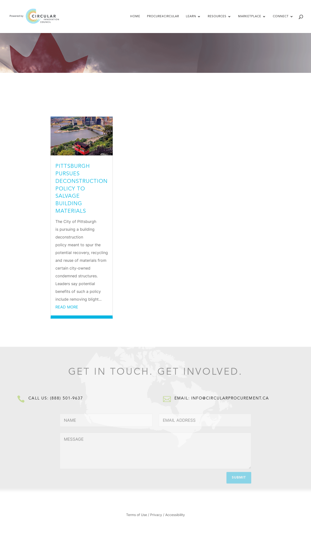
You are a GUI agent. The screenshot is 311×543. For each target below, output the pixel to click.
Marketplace (249, 16)
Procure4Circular (163, 16)
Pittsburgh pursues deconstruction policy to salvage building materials (81, 189)
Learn (191, 16)
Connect (281, 16)
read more (66, 307)
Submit (239, 477)
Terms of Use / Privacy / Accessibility (155, 515)
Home (135, 16)
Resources (217, 16)
